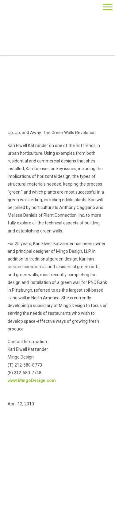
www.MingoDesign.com (32, 380)
